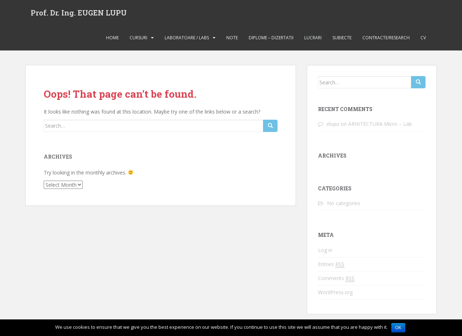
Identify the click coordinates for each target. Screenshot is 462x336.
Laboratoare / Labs (187, 38)
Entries (331, 264)
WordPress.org (335, 292)
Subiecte (342, 38)
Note (232, 38)
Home (112, 38)
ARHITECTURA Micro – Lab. (380, 123)
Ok (398, 327)
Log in (325, 250)
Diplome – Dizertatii (271, 38)
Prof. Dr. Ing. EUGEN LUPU (79, 12)
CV (423, 38)
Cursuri (138, 38)
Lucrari (313, 38)
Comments (336, 278)
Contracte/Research (386, 38)
